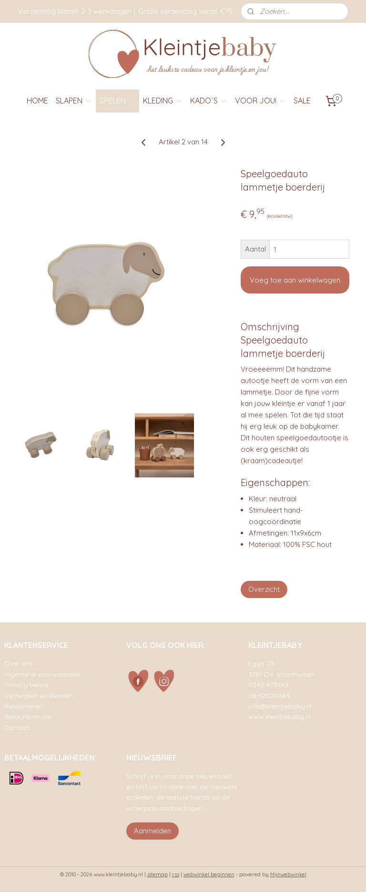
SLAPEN (74, 100)
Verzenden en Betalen (38, 695)
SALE (302, 100)
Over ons (18, 663)
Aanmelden (152, 830)
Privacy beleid (26, 684)
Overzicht (264, 589)
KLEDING (163, 100)
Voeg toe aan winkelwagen (295, 279)
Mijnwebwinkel (288, 874)
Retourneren (23, 706)
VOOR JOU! (260, 100)
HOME (37, 100)
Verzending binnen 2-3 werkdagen (74, 11)
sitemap (157, 874)
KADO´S (208, 100)
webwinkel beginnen (208, 874)
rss (175, 874)
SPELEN (117, 100)
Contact (17, 727)
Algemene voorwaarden (42, 674)
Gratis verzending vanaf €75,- (187, 11)
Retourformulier (28, 716)
